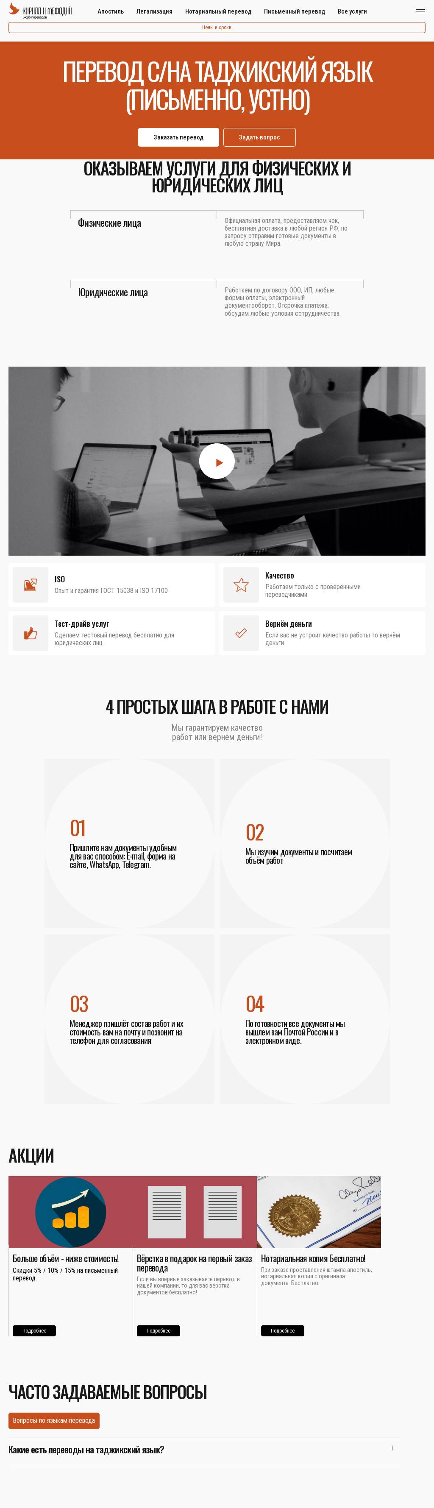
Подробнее (34, 1331)
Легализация (154, 11)
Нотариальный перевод (218, 11)
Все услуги (352, 11)
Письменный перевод (294, 11)
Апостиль (110, 11)
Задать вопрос (259, 137)
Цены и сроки (216, 28)
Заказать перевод (178, 137)
